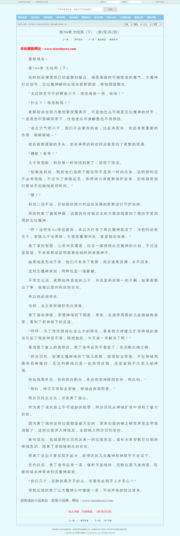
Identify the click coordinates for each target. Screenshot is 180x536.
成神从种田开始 (43, 24)
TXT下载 (108, 521)
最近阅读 (102, 39)
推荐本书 (113, 39)
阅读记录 (138, 17)
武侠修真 (48, 17)
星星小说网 (34, 9)
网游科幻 (86, 17)
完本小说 (111, 17)
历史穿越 (73, 17)
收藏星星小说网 (42, 2)
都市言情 (60, 17)
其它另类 (98, 17)
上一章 (65, 39)
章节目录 (78, 39)
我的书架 (151, 17)
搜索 (110, 9)
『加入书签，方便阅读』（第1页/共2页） (90, 511)
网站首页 (22, 17)
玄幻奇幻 (35, 17)
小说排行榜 (125, 17)
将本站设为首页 (25, 2)
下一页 (91, 39)
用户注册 (160, 2)
